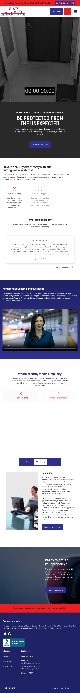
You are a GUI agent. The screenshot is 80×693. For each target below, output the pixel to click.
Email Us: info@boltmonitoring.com (31, 662)
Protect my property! (40, 145)
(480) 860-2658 (27, 656)
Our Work (7, 661)
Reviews (6, 656)
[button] (75, 11)
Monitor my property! (52, 527)
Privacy (67, 688)
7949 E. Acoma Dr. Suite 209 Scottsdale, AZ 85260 (30, 667)
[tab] (26, 462)
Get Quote (57, 11)
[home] (13, 11)
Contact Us (7, 666)
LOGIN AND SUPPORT (65, 3)
